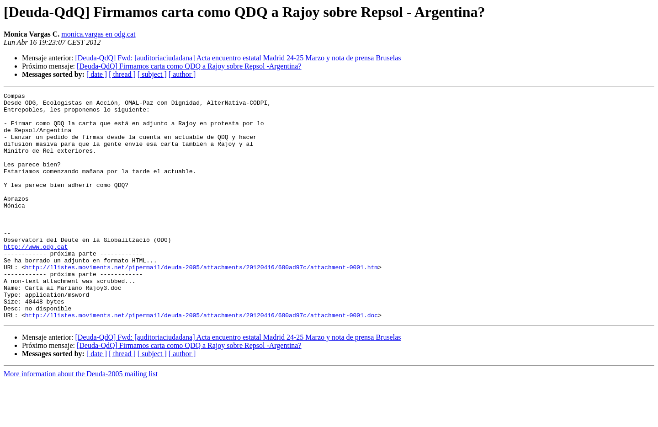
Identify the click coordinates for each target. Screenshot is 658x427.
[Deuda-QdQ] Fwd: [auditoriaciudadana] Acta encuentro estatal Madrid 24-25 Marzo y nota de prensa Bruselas (238, 58)
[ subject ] (152, 74)
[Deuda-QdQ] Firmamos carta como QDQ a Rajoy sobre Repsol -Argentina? (189, 66)
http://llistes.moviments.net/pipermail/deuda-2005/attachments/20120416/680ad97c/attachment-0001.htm (201, 303)
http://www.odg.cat (36, 278)
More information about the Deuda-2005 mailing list (81, 419)
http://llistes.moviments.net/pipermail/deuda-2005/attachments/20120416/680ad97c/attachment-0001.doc (201, 360)
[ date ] (96, 74)
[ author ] (182, 74)
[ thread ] (122, 74)
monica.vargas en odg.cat (98, 34)
